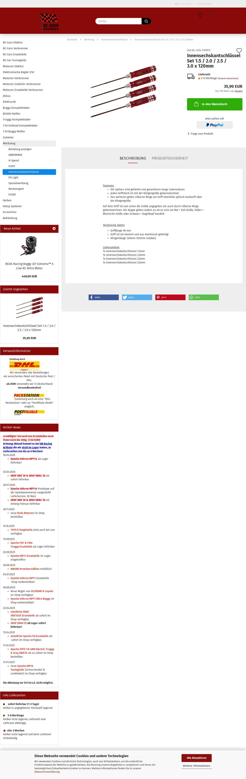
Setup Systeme (12, 206)
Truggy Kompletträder (17, 119)
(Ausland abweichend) (228, 78)
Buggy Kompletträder (16, 108)
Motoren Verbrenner (16, 78)
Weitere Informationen (196, 765)
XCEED (12, 194)
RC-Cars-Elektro (13, 42)
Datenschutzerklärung (46, 771)
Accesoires (9, 212)
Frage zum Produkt (202, 133)
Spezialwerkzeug (18, 183)
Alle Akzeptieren (196, 758)
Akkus (7, 96)
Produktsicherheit (170, 158)
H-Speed (13, 160)
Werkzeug (9, 143)
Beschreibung (133, 158)
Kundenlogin (204, 3)
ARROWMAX (15, 155)
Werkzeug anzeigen (19, 149)
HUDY (11, 166)
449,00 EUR (29, 276)
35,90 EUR (29, 338)
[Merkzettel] (200, 15)
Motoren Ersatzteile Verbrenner (23, 90)
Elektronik (9, 101)
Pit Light (13, 177)
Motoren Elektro (13, 66)
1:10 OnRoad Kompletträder (20, 125)
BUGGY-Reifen (11, 113)
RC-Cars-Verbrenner (15, 48)
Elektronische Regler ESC (18, 72)
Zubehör (8, 137)
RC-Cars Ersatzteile (14, 54)
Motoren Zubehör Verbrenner (22, 84)
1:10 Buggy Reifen (14, 131)
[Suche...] (146, 21)
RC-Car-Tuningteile (14, 60)
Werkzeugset (16, 189)
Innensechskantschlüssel (23, 172)
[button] (209, 15)
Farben (7, 200)
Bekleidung (10, 218)
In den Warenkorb (210, 104)
